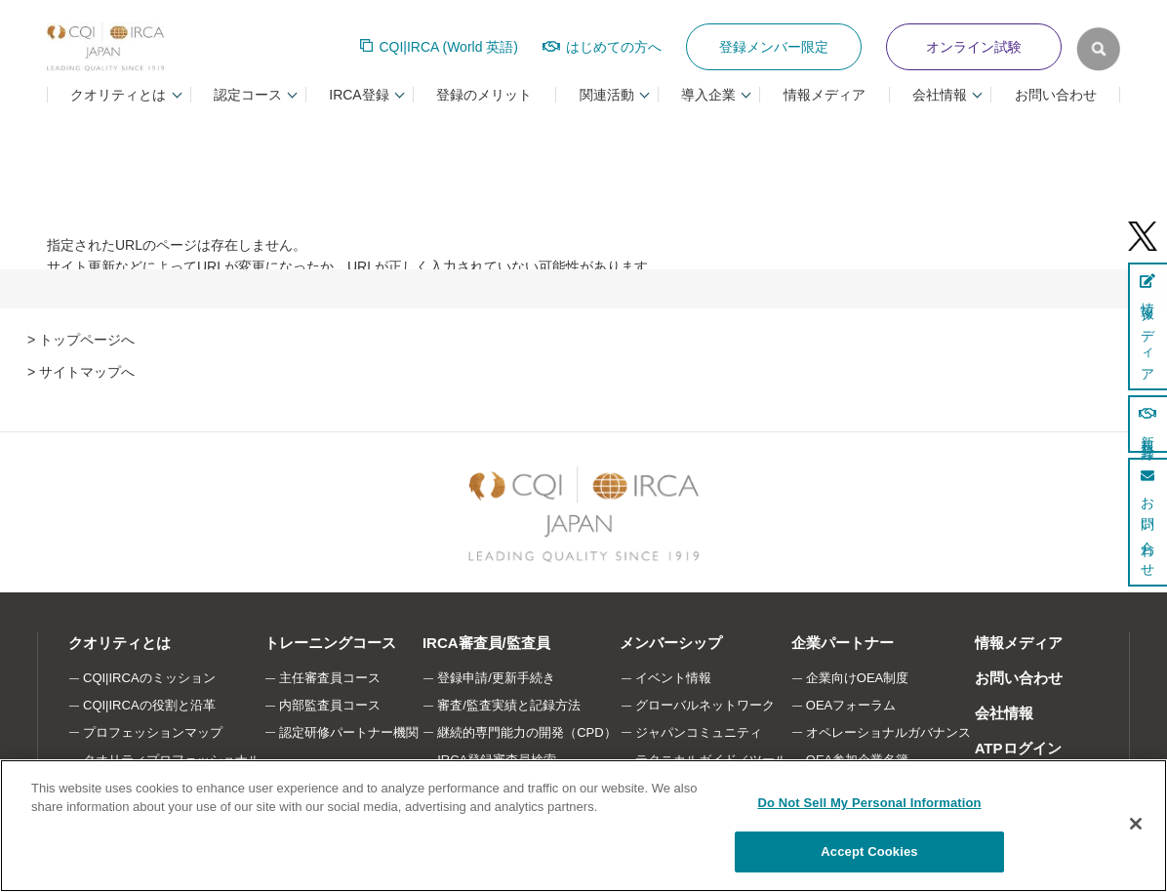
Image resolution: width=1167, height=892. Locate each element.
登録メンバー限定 (773, 47)
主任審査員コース (330, 677)
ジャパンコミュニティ (699, 732)
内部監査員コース (330, 705)
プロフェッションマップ (152, 732)
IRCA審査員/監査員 (486, 642)
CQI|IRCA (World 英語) (448, 47)
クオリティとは (118, 642)
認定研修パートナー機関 (349, 732)
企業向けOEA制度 (858, 677)
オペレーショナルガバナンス (889, 732)
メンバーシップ (672, 642)
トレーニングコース (329, 642)
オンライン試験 (974, 47)
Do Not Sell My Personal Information (869, 802)
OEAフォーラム (852, 705)
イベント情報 (674, 677)
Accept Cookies (869, 851)
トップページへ (87, 339)
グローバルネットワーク (706, 705)
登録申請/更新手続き (497, 677)
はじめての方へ (614, 47)
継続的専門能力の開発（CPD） (527, 732)
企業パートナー (842, 642)
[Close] (1135, 823)
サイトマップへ (87, 372)
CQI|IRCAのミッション (149, 677)
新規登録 (1147, 424)
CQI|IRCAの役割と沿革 (149, 705)
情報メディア (824, 94)
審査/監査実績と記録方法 (510, 705)
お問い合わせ (1056, 94)
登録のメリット (484, 94)
